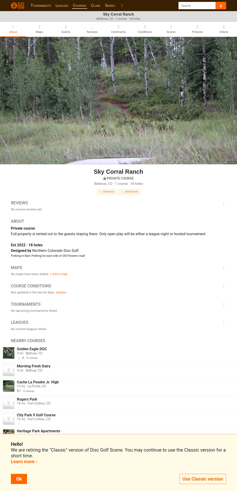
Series (110, 5)
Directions (107, 191)
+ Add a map (58, 274)
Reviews (118, 203)
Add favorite (129, 191)
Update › (62, 292)
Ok (19, 479)
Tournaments (41, 5)
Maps (118, 267)
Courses (79, 5)
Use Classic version (202, 479)
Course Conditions (118, 286)
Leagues (62, 5)
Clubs (95, 5)
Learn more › (24, 461)
